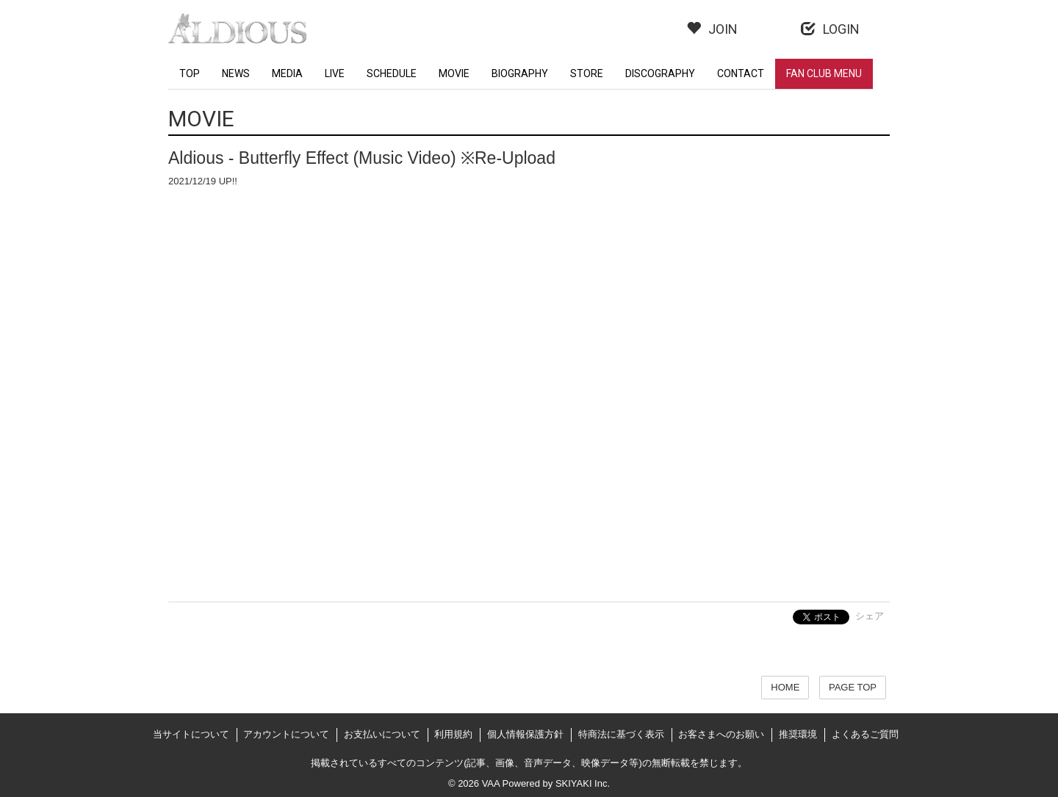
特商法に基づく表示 (621, 734)
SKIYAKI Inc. (582, 783)
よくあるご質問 (865, 734)
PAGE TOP (853, 687)
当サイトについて (191, 734)
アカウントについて (286, 734)
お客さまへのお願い (721, 734)
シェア (869, 615)
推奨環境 (798, 734)
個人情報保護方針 (525, 734)
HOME (785, 687)
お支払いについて (382, 734)
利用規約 (453, 734)
